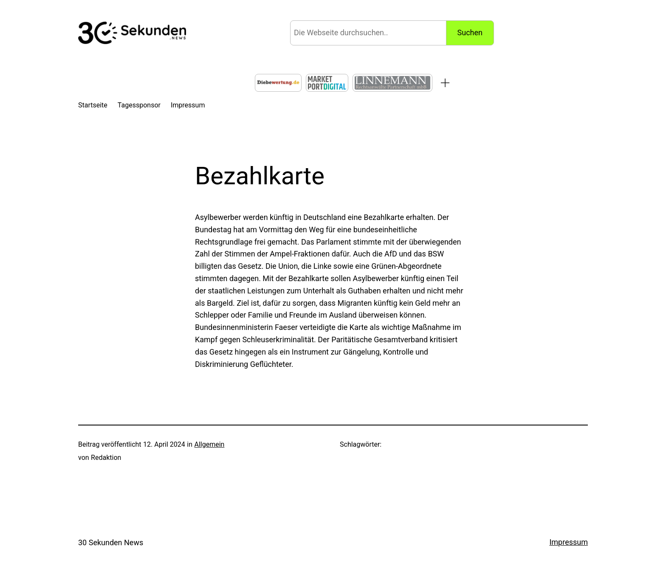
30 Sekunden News (110, 542)
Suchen (470, 32)
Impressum (568, 542)
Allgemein (209, 444)
